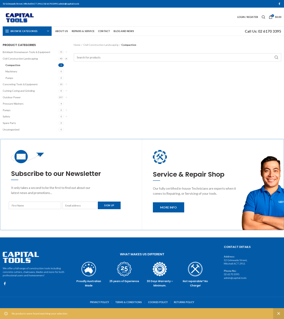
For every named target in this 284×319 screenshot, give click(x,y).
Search (276, 57)
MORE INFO (168, 207)
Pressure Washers (13, 103)
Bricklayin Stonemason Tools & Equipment (26, 52)
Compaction (12, 65)
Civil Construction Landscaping (20, 58)
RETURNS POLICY (184, 302)
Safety (6, 116)
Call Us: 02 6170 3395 (263, 31)
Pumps (9, 77)
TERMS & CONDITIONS (128, 302)
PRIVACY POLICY (99, 302)
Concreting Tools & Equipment (20, 84)
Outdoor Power (12, 97)
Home (77, 44)
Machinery (11, 71)
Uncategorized (11, 129)
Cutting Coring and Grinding (19, 90)
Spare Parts (9, 122)
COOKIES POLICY (158, 302)
